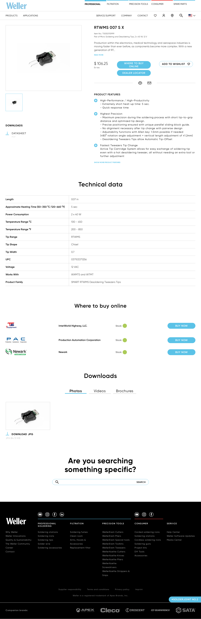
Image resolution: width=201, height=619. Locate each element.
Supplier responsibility (69, 589)
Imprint (139, 589)
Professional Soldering (47, 524)
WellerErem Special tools (116, 540)
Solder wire (44, 544)
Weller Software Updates (181, 536)
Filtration (113, 4)
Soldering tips (45, 540)
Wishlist (155, 15)
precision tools (138, 4)
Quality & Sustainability (19, 540)
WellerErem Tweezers (113, 547)
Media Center (174, 540)
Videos (100, 391)
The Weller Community (18, 544)
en (191, 15)
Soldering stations (48, 532)
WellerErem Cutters (112, 532)
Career (9, 547)
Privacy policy (122, 589)
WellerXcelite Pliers (112, 559)
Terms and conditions (98, 589)
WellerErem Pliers (111, 536)
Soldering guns (143, 544)
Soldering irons (46, 536)
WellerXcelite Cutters (113, 551)
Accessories (141, 555)
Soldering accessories (50, 547)
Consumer (157, 4)
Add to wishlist (173, 64)
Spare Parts (180, 4)
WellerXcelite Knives (113, 555)
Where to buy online (134, 65)
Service (172, 523)
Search (181, 15)
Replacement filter (80, 547)
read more (98, 55)
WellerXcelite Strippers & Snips (116, 573)
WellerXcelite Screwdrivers (109, 565)
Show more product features (107, 162)
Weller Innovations (16, 536)
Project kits (141, 547)
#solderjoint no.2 (185, 599)
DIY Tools (139, 551)
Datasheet (19, 133)
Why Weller (12, 532)
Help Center (173, 532)
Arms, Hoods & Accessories (78, 542)
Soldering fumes (79, 532)
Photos (76, 391)
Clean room (76, 536)
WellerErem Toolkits (113, 544)
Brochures (124, 391)
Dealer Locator (172, 15)
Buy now (181, 325)
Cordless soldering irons (148, 540)
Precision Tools (113, 523)
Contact (142, 15)
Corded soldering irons (147, 532)
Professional (92, 4)
